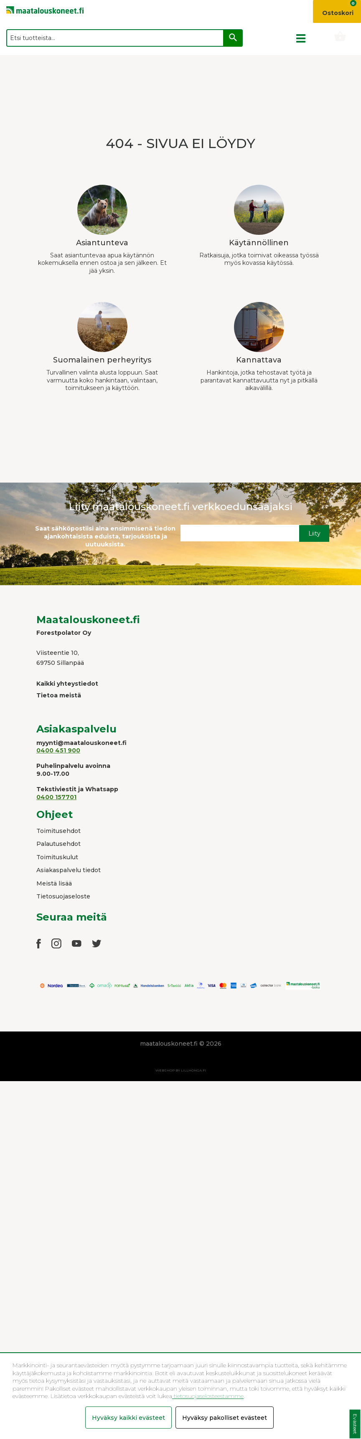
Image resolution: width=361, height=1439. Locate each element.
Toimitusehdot (58, 831)
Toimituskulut (57, 857)
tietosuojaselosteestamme (208, 1396)
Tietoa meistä (58, 695)
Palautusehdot (58, 844)
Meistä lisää (54, 883)
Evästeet (355, 1424)
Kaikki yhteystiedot (67, 683)
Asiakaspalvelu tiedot (68, 870)
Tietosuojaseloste (63, 896)
